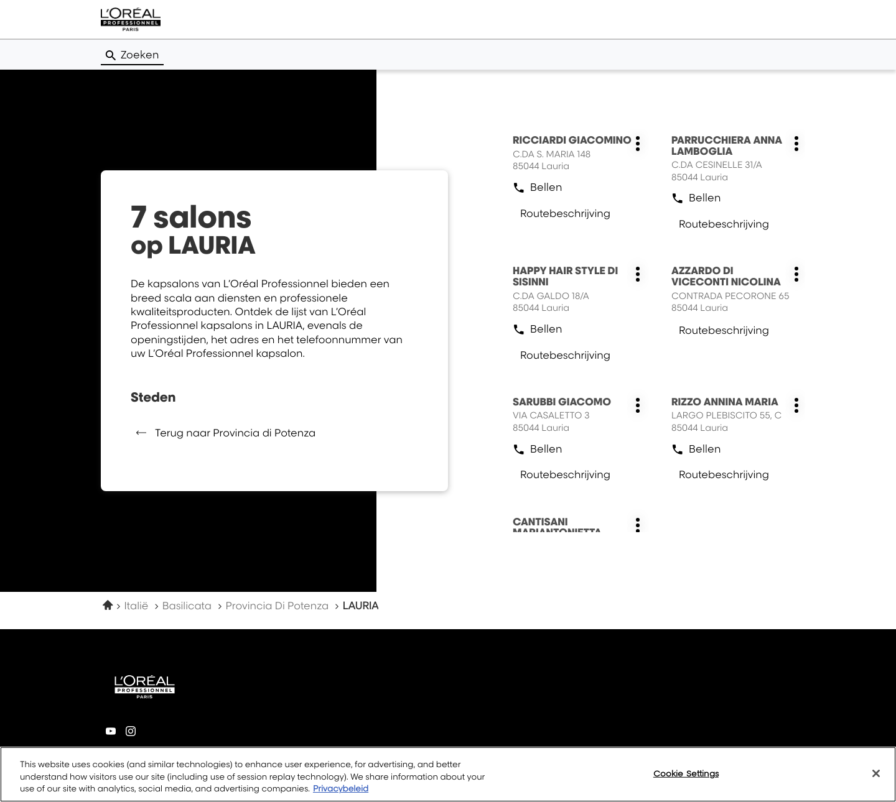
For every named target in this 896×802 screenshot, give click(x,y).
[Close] (876, 773)
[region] (448, 774)
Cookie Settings (686, 773)
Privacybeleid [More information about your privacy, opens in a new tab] (340, 789)
